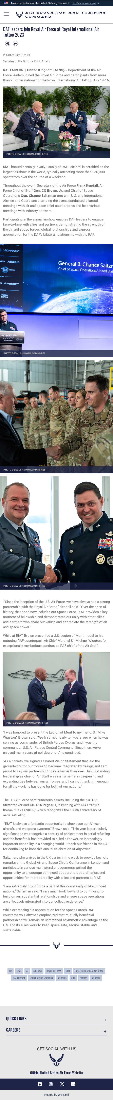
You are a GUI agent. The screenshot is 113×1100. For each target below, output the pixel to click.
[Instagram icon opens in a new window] (51, 1084)
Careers (13, 1030)
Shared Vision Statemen (41, 978)
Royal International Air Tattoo (89, 971)
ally (73, 978)
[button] (86, 3)
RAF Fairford (19, 978)
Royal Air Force (53, 971)
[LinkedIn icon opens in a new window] (73, 1084)
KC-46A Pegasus (43, 805)
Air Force (37, 971)
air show (96, 978)
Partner (83, 978)
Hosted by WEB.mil (56, 1094)
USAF (19, 971)
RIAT (68, 971)
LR (10, 971)
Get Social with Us (56, 1048)
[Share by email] (15, 43)
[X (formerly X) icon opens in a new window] (62, 1084)
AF (27, 971)
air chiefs (62, 978)
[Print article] (7, 43)
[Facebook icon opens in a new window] (40, 1084)
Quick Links (16, 1018)
